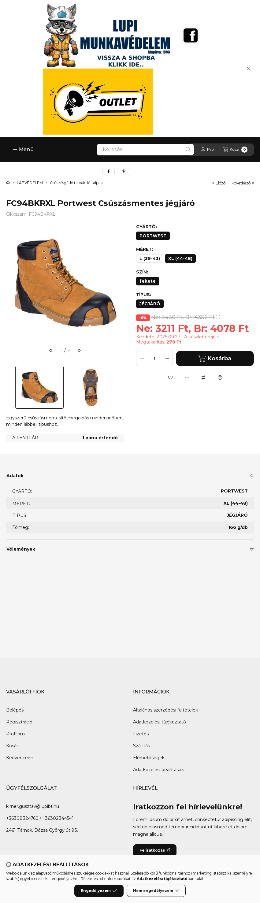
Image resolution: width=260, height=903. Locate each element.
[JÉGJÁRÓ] (150, 303)
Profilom (15, 734)
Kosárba (215, 358)
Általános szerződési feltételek (165, 710)
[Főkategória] (8, 183)
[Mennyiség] (154, 358)
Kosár (12, 746)
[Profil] (208, 149)
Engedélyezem (99, 890)
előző (218, 183)
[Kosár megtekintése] (235, 149)
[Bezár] (248, 68)
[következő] (79, 350)
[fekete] (147, 281)
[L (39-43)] (149, 258)
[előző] (51, 350)
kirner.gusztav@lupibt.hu (32, 806)
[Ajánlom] (187, 377)
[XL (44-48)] (180, 258)
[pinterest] (124, 171)
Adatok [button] (15, 475)
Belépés (15, 710)
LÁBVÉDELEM (30, 183)
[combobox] (145, 149)
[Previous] (9, 387)
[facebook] (108, 171)
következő (243, 183)
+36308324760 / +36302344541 (40, 818)
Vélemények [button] (20, 549)
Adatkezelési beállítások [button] (158, 769)
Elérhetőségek (149, 757)
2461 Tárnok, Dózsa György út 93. (42, 830)
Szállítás (141, 746)
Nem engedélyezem (156, 890)
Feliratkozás (154, 850)
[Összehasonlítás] (203, 377)
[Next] (121, 387)
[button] (23, 149)
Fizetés (141, 734)
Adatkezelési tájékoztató (159, 722)
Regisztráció (19, 722)
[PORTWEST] (153, 236)
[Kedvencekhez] (170, 377)
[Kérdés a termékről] (220, 377)
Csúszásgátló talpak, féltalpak (76, 183)
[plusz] (167, 358)
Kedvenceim (19, 757)
